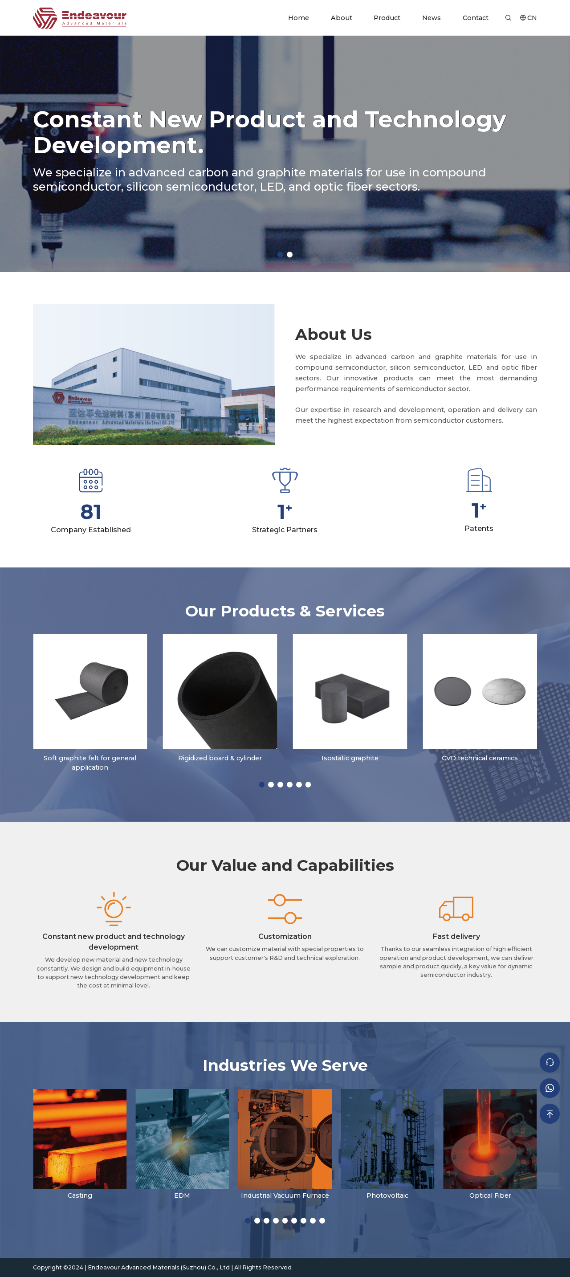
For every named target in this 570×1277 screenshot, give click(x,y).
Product (387, 18)
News (431, 18)
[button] (280, 254)
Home (298, 18)
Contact (476, 18)
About (341, 18)
